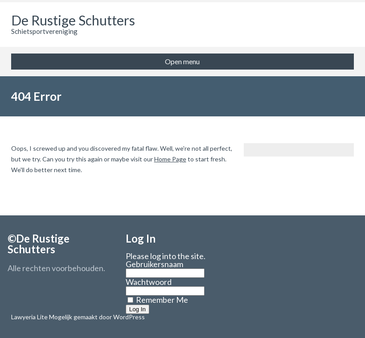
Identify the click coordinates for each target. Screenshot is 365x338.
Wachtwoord (149, 282)
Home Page (170, 159)
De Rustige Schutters (73, 20)
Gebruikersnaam (154, 264)
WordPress (128, 317)
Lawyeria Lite (30, 317)
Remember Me (157, 300)
